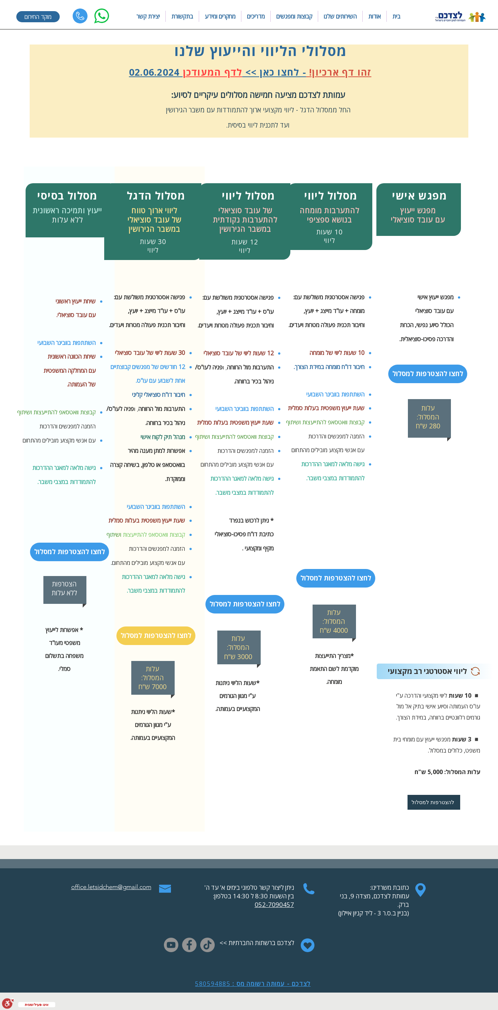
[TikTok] (207, 945)
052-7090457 (274, 904)
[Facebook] (189, 945)
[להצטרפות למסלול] (434, 802)
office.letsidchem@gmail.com (111, 887)
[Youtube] (171, 945)
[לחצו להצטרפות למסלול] (69, 552)
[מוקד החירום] (38, 16)
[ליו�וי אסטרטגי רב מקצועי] (435, 671)
